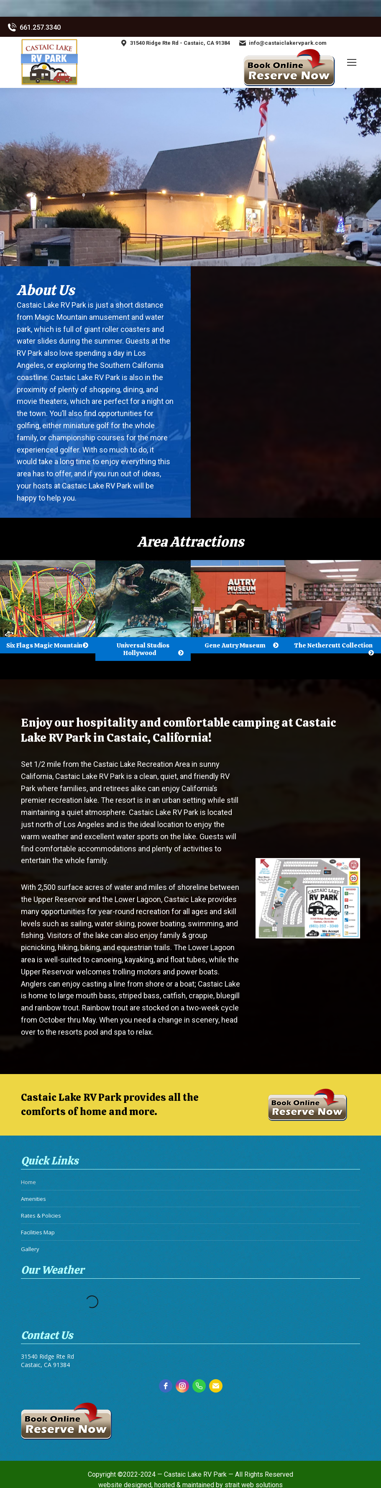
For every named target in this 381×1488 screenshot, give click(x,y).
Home (28, 1182)
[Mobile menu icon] (351, 62)
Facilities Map (38, 1232)
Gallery (30, 1249)
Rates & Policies (41, 1215)
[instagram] (182, 1386)
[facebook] (165, 1386)
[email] (215, 1386)
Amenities (33, 1199)
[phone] (199, 1386)
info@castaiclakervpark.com (282, 43)
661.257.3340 (33, 27)
